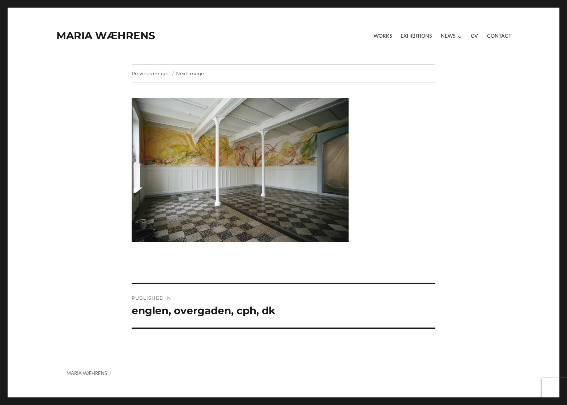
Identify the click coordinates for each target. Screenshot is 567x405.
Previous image (150, 73)
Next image (190, 73)
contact (499, 36)
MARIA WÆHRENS (105, 35)
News (448, 36)
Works (383, 36)
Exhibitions (416, 36)
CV (474, 36)
